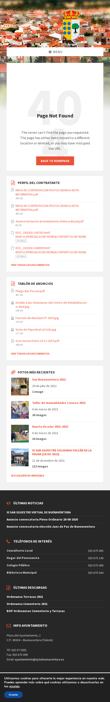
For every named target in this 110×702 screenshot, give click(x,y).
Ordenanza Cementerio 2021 (27, 604)
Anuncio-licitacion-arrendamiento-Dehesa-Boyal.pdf (50, 221)
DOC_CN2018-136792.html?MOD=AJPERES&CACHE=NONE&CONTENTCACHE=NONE (51, 235)
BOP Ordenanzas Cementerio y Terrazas (36, 611)
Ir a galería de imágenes (27, 475)
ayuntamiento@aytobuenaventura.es (39, 659)
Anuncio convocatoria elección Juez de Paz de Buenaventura (51, 526)
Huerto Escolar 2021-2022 (50, 427)
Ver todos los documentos (30, 265)
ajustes (14, 686)
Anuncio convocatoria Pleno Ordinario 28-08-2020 (42, 519)
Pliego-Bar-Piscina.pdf (30, 291)
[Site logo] (60, 38)
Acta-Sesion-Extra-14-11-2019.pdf (37, 341)
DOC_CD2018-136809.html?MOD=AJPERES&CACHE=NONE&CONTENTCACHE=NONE (51, 250)
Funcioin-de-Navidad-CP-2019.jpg (37, 318)
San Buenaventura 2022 (49, 379)
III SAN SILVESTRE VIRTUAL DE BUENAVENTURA (39, 512)
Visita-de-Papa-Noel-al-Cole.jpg (36, 329)
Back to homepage (55, 161)
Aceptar (13, 694)
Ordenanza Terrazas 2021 (25, 597)
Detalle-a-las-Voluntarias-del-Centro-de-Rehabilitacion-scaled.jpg (51, 305)
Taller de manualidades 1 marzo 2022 (58, 403)
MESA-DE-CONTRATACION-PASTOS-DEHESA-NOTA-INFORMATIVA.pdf (48, 192)
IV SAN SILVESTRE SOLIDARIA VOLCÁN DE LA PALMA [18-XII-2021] (62, 452)
